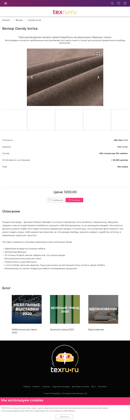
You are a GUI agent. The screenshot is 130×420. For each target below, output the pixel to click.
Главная (26, 387)
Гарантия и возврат (61, 387)
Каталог (36, 387)
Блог (93, 387)
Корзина (46, 387)
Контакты (102, 387)
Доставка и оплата (80, 387)
